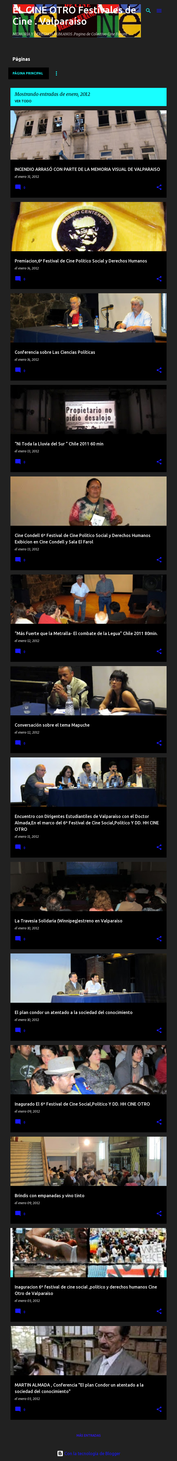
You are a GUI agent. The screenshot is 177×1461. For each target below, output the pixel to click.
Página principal (28, 73)
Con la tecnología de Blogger (88, 1453)
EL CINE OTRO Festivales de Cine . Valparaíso (74, 15)
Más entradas (88, 1435)
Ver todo (23, 101)
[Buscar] (148, 10)
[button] (159, 187)
